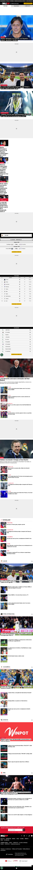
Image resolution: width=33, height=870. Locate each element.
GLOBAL (22, 838)
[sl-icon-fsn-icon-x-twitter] (26, 836)
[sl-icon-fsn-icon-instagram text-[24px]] (24, 836)
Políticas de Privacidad (17, 848)
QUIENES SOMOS (4, 842)
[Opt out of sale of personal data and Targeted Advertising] (1, 868)
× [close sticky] (32, 866)
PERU (2, 840)
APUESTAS (7, 844)
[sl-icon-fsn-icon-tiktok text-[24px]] (29, 836)
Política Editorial (26, 848)
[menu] (1, 3)
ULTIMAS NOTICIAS (14, 3)
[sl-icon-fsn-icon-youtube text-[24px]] (31, 836)
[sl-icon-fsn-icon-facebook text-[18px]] (21, 836)
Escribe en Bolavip (23, 842)
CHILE (17, 838)
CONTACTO (15, 842)
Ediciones (3, 838)
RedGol (2, 844)
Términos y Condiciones (22, 832)
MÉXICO (26, 838)
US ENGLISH (6, 840)
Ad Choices (3, 850)
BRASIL (13, 838)
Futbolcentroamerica (15, 844)
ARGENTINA (8, 838)
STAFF (10, 842)
